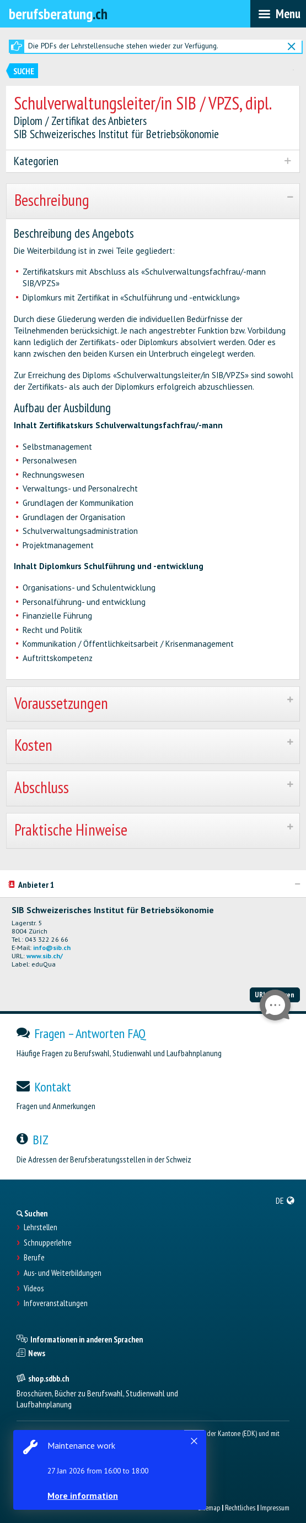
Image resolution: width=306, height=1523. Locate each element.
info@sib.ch (52, 947)
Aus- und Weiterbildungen (62, 1273)
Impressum (274, 1508)
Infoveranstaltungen (56, 1303)
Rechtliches (240, 1508)
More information (82, 1495)
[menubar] (278, 14)
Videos (34, 1288)
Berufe (34, 1258)
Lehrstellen (40, 1227)
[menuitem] (285, 1200)
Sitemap (209, 1508)
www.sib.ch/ (44, 956)
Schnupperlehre (48, 1243)
